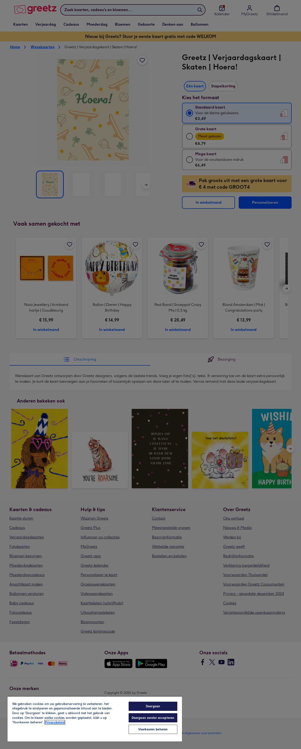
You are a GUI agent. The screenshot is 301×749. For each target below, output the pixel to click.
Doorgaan (153, 706)
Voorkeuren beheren (153, 729)
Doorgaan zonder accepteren (153, 718)
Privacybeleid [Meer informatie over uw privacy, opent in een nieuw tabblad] (55, 722)
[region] (95, 718)
